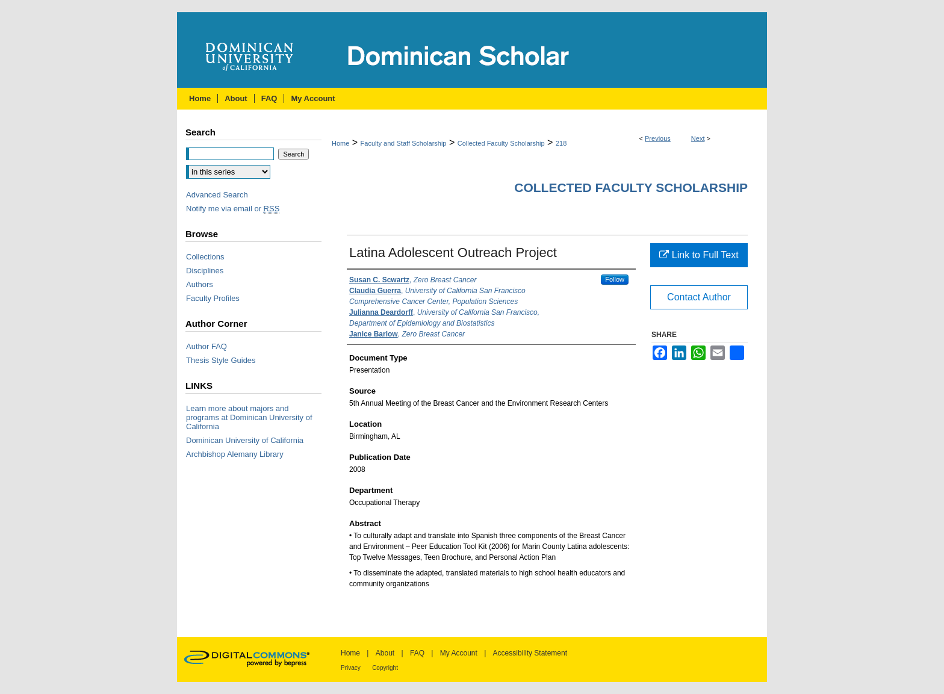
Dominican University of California (244, 440)
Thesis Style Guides (221, 360)
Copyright (385, 668)
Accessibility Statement (530, 653)
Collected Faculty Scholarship (501, 143)
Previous (658, 138)
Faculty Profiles (213, 298)
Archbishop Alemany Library (235, 454)
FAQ (417, 653)
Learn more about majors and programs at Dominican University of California (249, 417)
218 (561, 143)
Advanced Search (217, 194)
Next (698, 138)
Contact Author (699, 297)
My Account (458, 653)
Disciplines (204, 270)
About (385, 653)
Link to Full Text (698, 255)
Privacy (351, 668)
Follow (614, 279)
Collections (205, 256)
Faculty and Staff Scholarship (404, 143)
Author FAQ (206, 346)
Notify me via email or (232, 208)
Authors (199, 284)
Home (340, 143)
